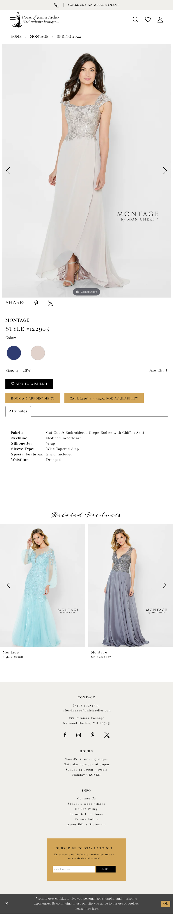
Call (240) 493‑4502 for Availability (105, 398)
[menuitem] (135, 19)
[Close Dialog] (7, 904)
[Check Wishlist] (148, 19)
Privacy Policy (86, 819)
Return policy (86, 809)
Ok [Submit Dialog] (165, 904)
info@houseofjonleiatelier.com (87, 711)
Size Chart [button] (157, 371)
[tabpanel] (86, 170)
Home (16, 37)
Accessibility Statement (86, 824)
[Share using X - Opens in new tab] (50, 303)
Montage (39, 37)
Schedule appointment (86, 804)
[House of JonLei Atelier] (35, 20)
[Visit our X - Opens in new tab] (106, 735)
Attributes (18, 411)
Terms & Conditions (86, 814)
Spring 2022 (69, 37)
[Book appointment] (93, 5)
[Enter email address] (73, 869)
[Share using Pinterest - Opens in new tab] (36, 303)
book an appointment (33, 398)
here (95, 909)
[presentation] (42, 585)
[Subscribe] (106, 869)
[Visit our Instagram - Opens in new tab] (78, 735)
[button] (135, 19)
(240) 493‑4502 (86, 705)
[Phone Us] (56, 5)
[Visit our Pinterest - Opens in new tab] (92, 735)
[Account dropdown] (160, 19)
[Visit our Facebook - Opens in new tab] (65, 735)
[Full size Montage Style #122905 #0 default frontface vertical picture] (86, 170)
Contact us (86, 798)
